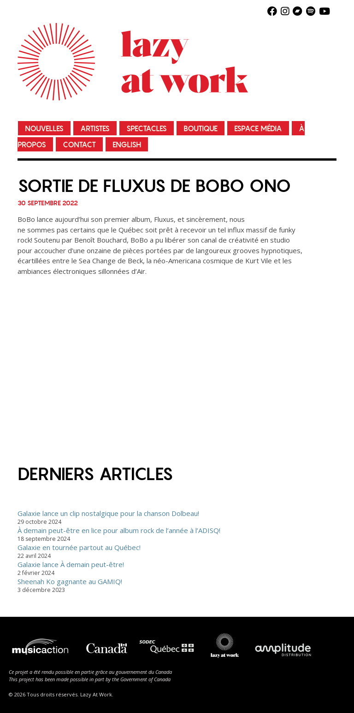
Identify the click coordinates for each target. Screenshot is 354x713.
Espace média (258, 128)
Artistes (95, 128)
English (126, 145)
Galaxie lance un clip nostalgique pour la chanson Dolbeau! (108, 513)
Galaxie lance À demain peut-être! (71, 564)
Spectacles (146, 128)
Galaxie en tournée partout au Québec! (79, 547)
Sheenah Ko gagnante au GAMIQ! (70, 581)
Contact (79, 145)
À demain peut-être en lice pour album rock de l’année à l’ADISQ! (119, 530)
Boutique (200, 128)
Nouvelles (44, 128)
